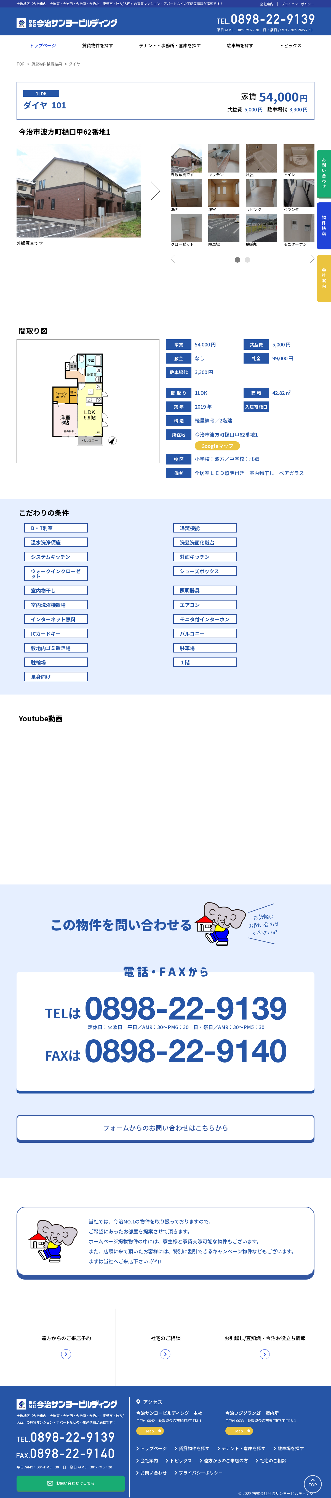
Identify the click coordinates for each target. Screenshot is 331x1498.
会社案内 (266, 4)
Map (153, 1422)
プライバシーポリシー (297, 4)
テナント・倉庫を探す (243, 1440)
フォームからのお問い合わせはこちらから (165, 1127)
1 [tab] (237, 260)
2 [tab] (247, 260)
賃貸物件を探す (97, 45)
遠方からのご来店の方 (226, 1452)
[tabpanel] (243, 196)
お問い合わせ (324, 173)
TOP (21, 64)
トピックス (290, 45)
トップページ (43, 45)
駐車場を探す (240, 45)
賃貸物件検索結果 (46, 64)
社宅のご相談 (273, 1452)
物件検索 (324, 225)
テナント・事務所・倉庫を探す (170, 45)
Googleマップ (217, 445)
